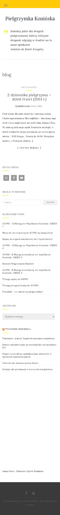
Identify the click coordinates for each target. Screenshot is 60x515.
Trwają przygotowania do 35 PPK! (20, 285)
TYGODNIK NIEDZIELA (18, 329)
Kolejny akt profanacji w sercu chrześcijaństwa (27, 369)
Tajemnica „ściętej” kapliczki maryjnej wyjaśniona (28, 338)
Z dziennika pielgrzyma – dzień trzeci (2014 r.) (29, 97)
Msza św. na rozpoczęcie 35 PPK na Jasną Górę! (27, 232)
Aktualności (29, 87)
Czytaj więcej (29, 147)
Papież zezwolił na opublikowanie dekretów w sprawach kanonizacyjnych (27, 355)
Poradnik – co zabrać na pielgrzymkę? (22, 291)
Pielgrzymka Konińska (30, 18)
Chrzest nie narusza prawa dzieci (20, 363)
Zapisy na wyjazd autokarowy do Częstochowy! (27, 239)
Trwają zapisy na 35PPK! (15, 279)
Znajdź (50, 202)
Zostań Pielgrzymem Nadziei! (18, 263)
